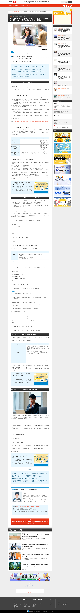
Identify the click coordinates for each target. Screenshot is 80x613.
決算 (61, 111)
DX (67, 127)
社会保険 (59, 116)
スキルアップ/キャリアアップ (62, 122)
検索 (70, 2)
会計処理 (55, 111)
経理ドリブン (15, 2)
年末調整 (33, 606)
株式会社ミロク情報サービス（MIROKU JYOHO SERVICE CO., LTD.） (28, 506)
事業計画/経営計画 (16, 11)
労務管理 (67, 116)
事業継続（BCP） (67, 105)
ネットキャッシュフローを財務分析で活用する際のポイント (22, 61)
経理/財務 (16, 5)
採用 (54, 116)
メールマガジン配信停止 (62, 604)
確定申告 (55, 107)
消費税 (55, 112)
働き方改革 (63, 116)
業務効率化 (55, 122)
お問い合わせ (60, 602)
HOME (10, 11)
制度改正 (55, 123)
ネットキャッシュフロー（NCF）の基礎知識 (20, 53)
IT (55, 125)
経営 (11, 5)
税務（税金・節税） (66, 111)
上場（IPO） (62, 105)
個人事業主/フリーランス (57, 106)
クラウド (60, 127)
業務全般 (28, 5)
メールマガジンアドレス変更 (62, 603)
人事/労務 (22, 5)
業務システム (56, 127)
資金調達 (63, 106)
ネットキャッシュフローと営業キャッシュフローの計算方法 (22, 56)
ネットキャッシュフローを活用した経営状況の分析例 (21, 58)
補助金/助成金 (68, 106)
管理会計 (58, 111)
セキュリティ (64, 127)
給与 (56, 116)
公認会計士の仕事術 (60, 112)
